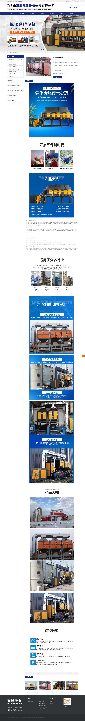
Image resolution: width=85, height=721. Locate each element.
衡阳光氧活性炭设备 (13, 66)
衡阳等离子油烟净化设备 (14, 69)
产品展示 (40, 698)
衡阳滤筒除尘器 (12, 73)
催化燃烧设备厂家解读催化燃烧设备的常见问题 (16, 97)
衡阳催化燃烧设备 (12, 64)
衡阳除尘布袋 (11, 59)
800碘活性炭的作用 (11, 82)
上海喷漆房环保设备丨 (10, 717)
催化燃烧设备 (15, 52)
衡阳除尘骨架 (11, 61)
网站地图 (76, 1)
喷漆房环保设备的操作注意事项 (14, 85)
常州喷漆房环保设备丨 (31, 717)
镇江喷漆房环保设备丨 (24, 717)
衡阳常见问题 (30, 701)
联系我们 (72, 1)
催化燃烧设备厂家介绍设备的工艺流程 (15, 90)
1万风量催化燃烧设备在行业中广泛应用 (15, 102)
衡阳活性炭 (11, 76)
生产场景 (52, 13)
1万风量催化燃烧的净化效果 (13, 95)
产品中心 (42, 13)
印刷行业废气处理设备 (73, 673)
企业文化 (62, 13)
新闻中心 (32, 13)
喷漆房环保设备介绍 (11, 100)
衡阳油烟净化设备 (12, 71)
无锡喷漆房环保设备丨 (38, 717)
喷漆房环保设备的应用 (12, 92)
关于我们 (67, 1)
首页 (12, 13)
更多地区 (43, 717)
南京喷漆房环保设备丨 (17, 717)
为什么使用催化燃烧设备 (12, 87)
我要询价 (58, 77)
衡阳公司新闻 (30, 700)
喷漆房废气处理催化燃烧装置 (34, 673)
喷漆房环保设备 (29, 220)
